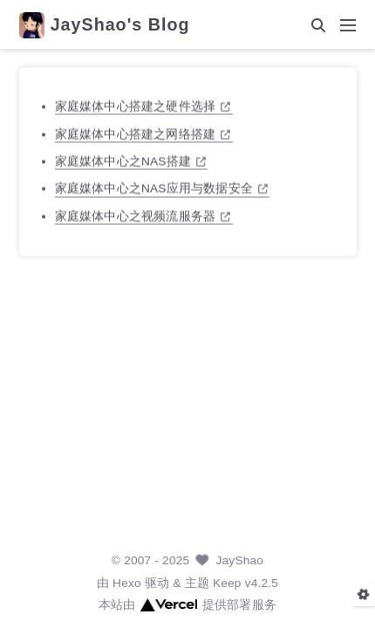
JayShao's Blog (120, 25)
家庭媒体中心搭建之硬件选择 (142, 106)
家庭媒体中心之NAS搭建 (130, 160)
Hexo (126, 583)
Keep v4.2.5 (245, 583)
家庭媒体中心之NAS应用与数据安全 (161, 188)
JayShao (240, 560)
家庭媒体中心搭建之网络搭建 (142, 133)
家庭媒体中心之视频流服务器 (142, 215)
